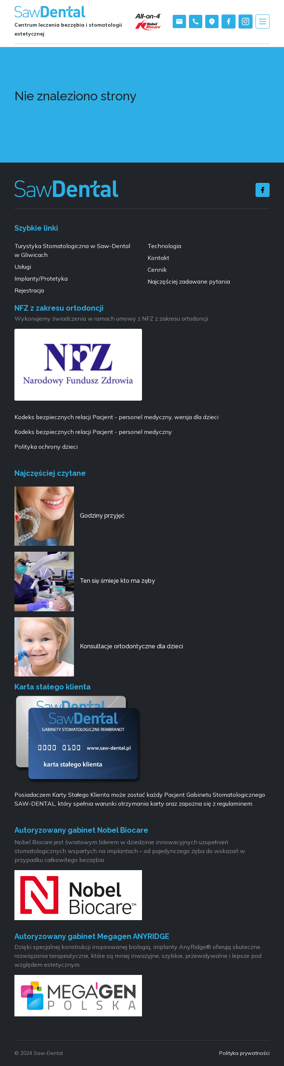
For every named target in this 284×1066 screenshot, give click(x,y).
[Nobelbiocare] (78, 897)
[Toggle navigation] (263, 21)
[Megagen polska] (78, 998)
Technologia (164, 246)
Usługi (22, 266)
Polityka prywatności (244, 1053)
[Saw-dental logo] (49, 12)
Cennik (157, 269)
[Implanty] (152, 21)
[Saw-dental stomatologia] (66, 188)
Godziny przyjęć (102, 515)
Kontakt (158, 257)
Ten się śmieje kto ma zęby (117, 580)
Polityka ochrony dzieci (46, 446)
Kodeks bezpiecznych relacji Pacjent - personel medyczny (93, 431)
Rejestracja (29, 290)
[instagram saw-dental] (246, 21)
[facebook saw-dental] (229, 21)
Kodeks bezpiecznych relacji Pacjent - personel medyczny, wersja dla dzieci (116, 417)
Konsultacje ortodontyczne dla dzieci (131, 646)
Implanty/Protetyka (41, 278)
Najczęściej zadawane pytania (189, 281)
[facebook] (263, 190)
